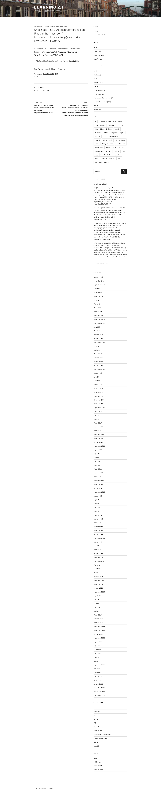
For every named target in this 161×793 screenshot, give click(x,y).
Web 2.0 (96, 109)
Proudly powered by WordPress (43, 788)
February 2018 (98, 388)
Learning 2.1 (49, 7)
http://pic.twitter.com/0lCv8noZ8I (48, 55)
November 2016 (99, 438)
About (96, 32)
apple (120, 121)
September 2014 (99, 538)
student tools (99, 151)
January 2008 (98, 684)
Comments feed (99, 55)
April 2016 (97, 465)
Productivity (98, 94)
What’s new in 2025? (100, 184)
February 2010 (98, 619)
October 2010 (98, 588)
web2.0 (104, 158)
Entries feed (97, 51)
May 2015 (97, 507)
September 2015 (99, 492)
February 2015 (98, 519)
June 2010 (97, 603)
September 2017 (99, 408)
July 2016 (97, 454)
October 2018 (98, 365)
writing (106, 162)
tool (123, 151)
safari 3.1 (122, 140)
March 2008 (98, 676)
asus (96, 125)
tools (96, 155)
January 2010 (98, 622)
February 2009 (98, 661)
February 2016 (98, 473)
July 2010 (97, 599)
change (102, 125)
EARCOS (109, 129)
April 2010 (97, 611)
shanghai (105, 144)
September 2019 (99, 342)
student (108, 147)
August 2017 (98, 411)
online (105, 140)
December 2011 (99, 557)
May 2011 (97, 565)
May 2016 (97, 461)
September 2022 (99, 285)
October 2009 (98, 634)
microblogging (113, 136)
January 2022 (98, 292)
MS (95, 86)
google (117, 129)
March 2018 (98, 384)
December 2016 (99, 434)
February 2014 (98, 542)
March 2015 (98, 515)
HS (94, 79)
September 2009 (99, 638)
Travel (96, 105)
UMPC (97, 158)
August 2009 (98, 642)
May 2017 (97, 415)
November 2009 (99, 630)
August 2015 (98, 496)
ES (94, 71)
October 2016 (98, 442)
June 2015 (97, 504)
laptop (122, 133)
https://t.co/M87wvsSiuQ (55, 52)
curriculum (120, 125)
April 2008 (97, 672)
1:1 (95, 121)
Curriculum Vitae (101, 35)
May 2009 (97, 653)
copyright (111, 125)
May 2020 (97, 331)
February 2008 (98, 680)
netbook (97, 140)
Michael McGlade (59, 27)
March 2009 (98, 657)
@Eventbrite (72, 52)
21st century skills (105, 121)
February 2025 (98, 277)
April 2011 (97, 569)
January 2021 (98, 312)
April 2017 (97, 419)
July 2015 (97, 500)
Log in (95, 47)
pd (116, 140)
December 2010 (99, 580)
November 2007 (99, 692)
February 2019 (98, 358)
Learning (41, 87)
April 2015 (97, 511)
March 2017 (98, 423)
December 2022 (99, 281)
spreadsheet (99, 147)
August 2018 (98, 373)
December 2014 (99, 527)
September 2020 (99, 323)
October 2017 (98, 404)
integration (114, 133)
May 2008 (97, 668)
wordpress (98, 162)
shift (111, 144)
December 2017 (99, 396)
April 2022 (97, 289)
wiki (119, 158)
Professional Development (102, 98)
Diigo (102, 129)
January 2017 (98, 431)
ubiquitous (117, 155)
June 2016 (97, 457)
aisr (114, 121)
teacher (108, 151)
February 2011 (98, 576)
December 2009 (99, 626)
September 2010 (99, 592)
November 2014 (99, 530)
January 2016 (98, 477)
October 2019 (98, 338)
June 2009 (97, 649)
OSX (110, 140)
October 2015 (98, 488)
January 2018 (98, 392)
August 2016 (98, 450)
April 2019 (97, 350)
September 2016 (99, 446)
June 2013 (97, 546)
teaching (116, 151)
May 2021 (97, 304)
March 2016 (98, 469)
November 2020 (99, 319)
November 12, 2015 (71, 61)
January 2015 (98, 523)
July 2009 (97, 645)
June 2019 (97, 346)
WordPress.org (98, 59)
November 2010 (99, 584)
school (97, 144)
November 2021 (99, 296)
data (96, 129)
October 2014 (98, 534)
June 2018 (97, 377)
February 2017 (98, 427)
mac (104, 136)
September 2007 (99, 695)
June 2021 (97, 300)
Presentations (98, 90)
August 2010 (98, 596)
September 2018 (99, 369)
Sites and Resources (100, 102)
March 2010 (98, 615)
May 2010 (97, 607)
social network (120, 144)
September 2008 (99, 665)
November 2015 (99, 484)
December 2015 (99, 480)
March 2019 (98, 354)
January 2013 (98, 550)
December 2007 (99, 688)
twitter (45, 90)
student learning (118, 147)
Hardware (97, 75)
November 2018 (99, 361)
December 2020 (99, 315)
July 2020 (97, 327)
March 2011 (97, 573)
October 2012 (98, 553)
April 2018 (97, 381)
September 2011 (99, 561)
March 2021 (98, 308)
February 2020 (98, 335)
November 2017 (99, 400)
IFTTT (39, 76)
